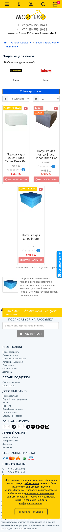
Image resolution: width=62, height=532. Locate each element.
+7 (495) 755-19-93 (34, 29)
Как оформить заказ (12, 409)
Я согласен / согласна (31, 511)
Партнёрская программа (14, 399)
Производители (10, 396)
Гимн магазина (9, 412)
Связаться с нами (11, 382)
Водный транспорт (47, 42)
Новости (6, 406)
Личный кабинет (10, 437)
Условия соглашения (12, 362)
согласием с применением (39, 493)
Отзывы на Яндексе (12, 416)
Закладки (7, 444)
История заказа (10, 440)
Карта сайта (8, 385)
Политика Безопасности (14, 358)
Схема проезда (10, 355)
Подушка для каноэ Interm (31, 237)
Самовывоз (8, 365)
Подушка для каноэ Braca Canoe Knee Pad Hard (46, 156)
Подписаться (30, 333)
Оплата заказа (9, 368)
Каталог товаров (21, 42)
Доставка (7, 372)
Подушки (12, 46)
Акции (5, 402)
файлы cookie (31, 483)
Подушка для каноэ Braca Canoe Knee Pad (16, 158)
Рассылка (7, 447)
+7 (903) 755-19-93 (34, 25)
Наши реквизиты (10, 352)
